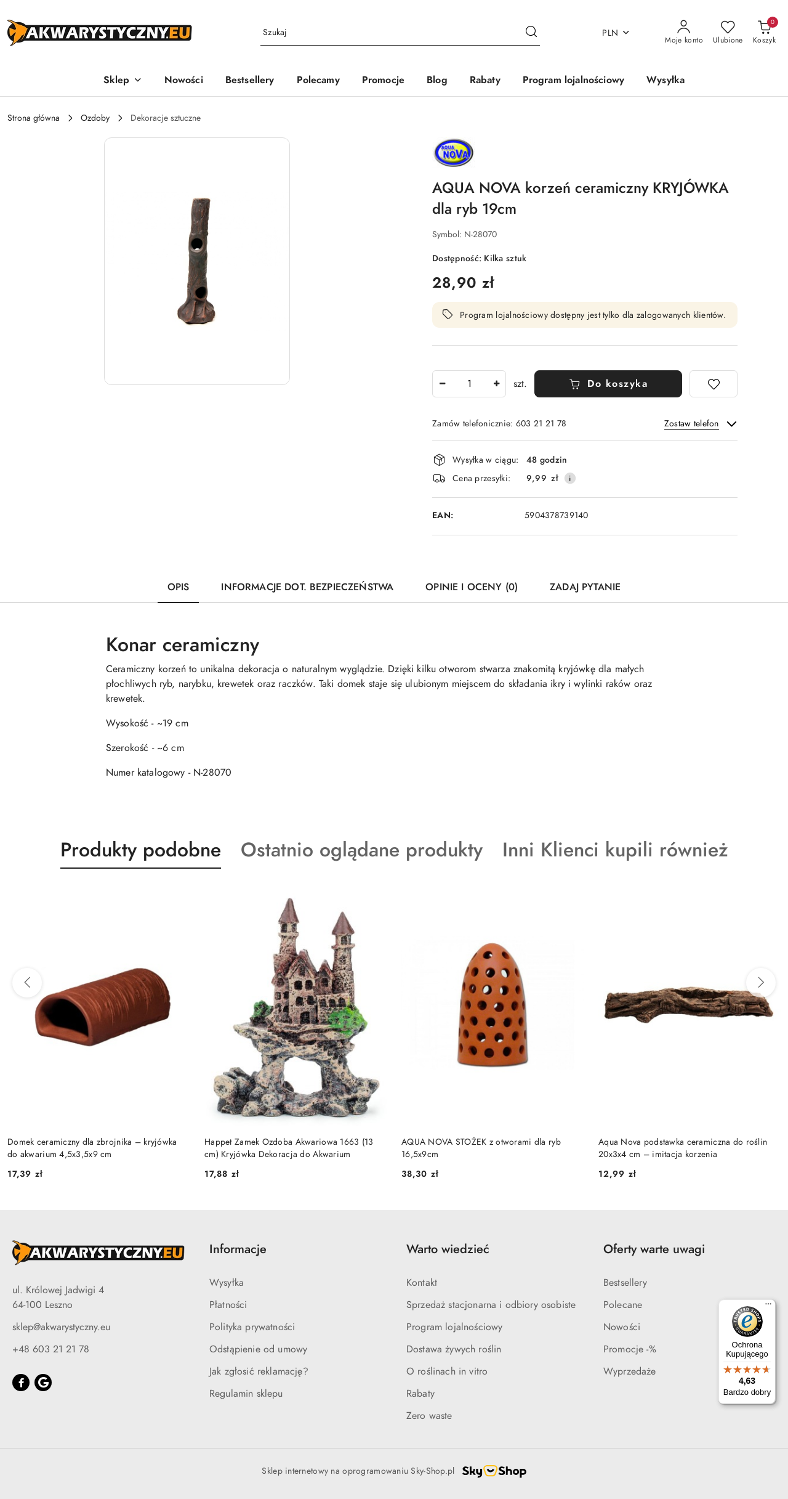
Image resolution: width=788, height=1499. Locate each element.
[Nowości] (183, 81)
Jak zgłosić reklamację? (258, 1371)
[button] (122, 81)
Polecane (622, 1305)
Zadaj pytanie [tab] (585, 587)
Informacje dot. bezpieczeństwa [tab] (307, 587)
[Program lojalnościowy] (573, 81)
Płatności (228, 1305)
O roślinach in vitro (447, 1371)
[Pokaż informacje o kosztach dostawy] (570, 478)
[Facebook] (21, 1382)
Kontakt (421, 1283)
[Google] (43, 1382)
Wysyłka (226, 1283)
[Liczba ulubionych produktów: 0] (728, 32)
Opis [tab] (178, 587)
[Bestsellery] (249, 81)
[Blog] (437, 81)
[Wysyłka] (665, 81)
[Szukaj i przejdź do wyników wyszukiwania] (531, 32)
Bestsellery (625, 1283)
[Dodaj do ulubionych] (714, 383)
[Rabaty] (485, 81)
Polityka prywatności (252, 1327)
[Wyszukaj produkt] (400, 33)
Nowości (621, 1327)
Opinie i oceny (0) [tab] (471, 587)
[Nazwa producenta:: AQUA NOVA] (453, 151)
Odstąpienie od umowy (258, 1349)
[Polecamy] (318, 81)
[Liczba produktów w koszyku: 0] (764, 32)
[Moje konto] (684, 32)
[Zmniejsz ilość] (442, 384)
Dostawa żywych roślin (453, 1349)
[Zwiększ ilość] (496, 384)
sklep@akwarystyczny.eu (61, 1327)
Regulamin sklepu (246, 1393)
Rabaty (420, 1393)
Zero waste (429, 1416)
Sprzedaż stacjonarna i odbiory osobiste (491, 1305)
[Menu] (768, 1306)
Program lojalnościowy (454, 1327)
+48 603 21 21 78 (50, 1349)
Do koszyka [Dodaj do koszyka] (608, 384)
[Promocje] (383, 81)
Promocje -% (629, 1349)
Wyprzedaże (629, 1371)
